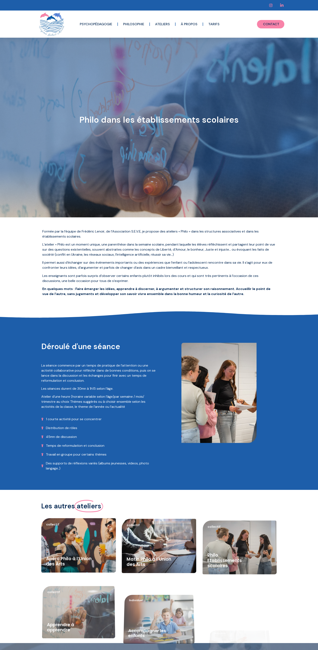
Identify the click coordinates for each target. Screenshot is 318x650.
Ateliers (162, 24)
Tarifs (214, 24)
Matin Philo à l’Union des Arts (149, 588)
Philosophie (133, 24)
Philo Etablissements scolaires (226, 592)
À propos (189, 24)
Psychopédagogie (96, 24)
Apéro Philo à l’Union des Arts (69, 585)
